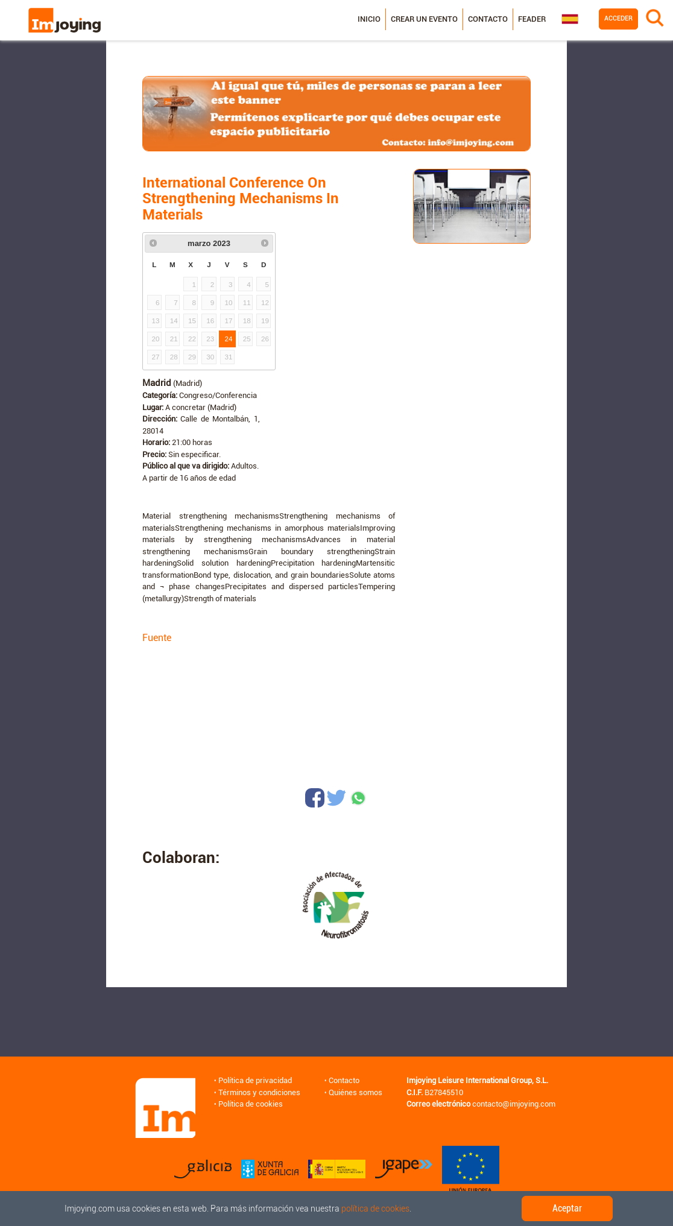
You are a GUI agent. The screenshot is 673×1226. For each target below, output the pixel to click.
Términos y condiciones (259, 1092)
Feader (531, 19)
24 (229, 339)
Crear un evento (423, 19)
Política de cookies (250, 1103)
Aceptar (567, 1208)
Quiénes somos (355, 1092)
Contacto (487, 19)
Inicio (368, 19)
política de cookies (375, 1208)
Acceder (618, 18)
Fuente (156, 637)
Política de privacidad (255, 1080)
